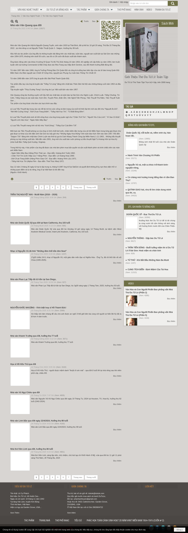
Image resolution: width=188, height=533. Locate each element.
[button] (30, 9)
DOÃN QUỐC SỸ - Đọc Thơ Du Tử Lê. (144, 214)
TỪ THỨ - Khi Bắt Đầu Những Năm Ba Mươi (148, 260)
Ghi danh (113, 2)
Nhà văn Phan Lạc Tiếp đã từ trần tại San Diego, (33, 279)
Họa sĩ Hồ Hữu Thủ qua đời (23, 364)
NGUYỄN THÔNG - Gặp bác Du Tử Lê (145, 238)
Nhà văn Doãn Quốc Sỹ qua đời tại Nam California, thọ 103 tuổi (40, 223)
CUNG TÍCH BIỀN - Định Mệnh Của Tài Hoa (148, 269)
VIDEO (131, 283)
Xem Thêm (14, 513)
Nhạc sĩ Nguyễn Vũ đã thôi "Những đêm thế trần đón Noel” (38, 251)
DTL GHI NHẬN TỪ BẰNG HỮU (141, 206)
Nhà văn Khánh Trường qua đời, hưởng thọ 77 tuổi (34, 336)
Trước (86, 21)
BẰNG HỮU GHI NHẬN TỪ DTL (141, 124)
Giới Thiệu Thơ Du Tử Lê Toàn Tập (146, 77)
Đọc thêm (117, 201)
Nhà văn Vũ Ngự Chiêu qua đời (25, 392)
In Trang (12, 179)
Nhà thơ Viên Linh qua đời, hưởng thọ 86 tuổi (31, 449)
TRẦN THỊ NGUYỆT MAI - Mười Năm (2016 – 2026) (33, 194)
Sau (93, 21)
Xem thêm (71, 513)
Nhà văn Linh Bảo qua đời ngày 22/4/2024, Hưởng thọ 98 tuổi (39, 421)
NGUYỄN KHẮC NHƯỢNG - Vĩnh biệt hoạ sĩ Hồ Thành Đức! (38, 307)
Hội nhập (124, 2)
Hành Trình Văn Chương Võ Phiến (144, 155)
